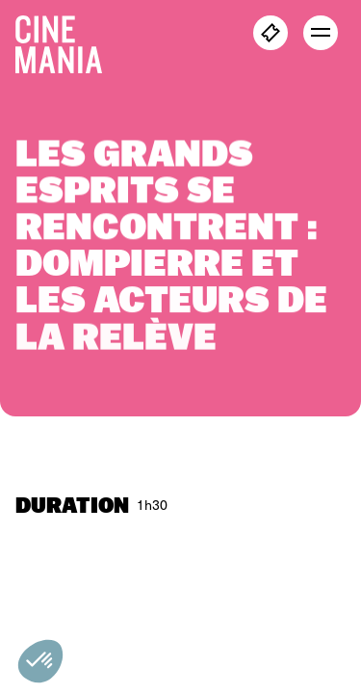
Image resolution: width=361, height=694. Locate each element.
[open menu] (320, 32)
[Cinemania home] (66, 40)
